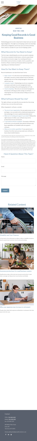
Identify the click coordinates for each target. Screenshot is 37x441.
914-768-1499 (12, 419)
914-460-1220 (12, 417)
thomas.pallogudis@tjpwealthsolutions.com (15, 432)
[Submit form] (5, 190)
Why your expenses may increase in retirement (15, 307)
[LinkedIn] (8, 434)
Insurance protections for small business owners (16, 271)
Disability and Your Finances (9, 235)
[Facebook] (6, 434)
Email (2, 166)
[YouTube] (11, 434)
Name (2, 156)
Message (3, 176)
